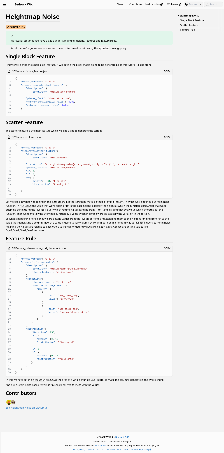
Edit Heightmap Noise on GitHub (68, 425)
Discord (121, 4)
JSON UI (20, 56)
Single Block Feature (192, 20)
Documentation (20, 39)
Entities (20, 45)
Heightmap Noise (188, 15)
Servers (20, 90)
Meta (20, 67)
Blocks (20, 22)
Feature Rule (187, 29)
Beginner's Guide (20, 11)
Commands (20, 28)
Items (20, 50)
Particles (20, 79)
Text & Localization (20, 95)
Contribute (135, 4)
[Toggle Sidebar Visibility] (4, 4)
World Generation (20, 107)
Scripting (20, 84)
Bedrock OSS (143, 437)
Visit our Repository (162, 449)
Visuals (20, 101)
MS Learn (174, 4)
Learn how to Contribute (137, 449)
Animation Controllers (20, 17)
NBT (20, 73)
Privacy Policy (100, 449)
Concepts (20, 34)
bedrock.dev (154, 4)
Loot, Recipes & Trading (20, 62)
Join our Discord (116, 449)
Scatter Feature (189, 25)
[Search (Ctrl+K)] (213, 4)
